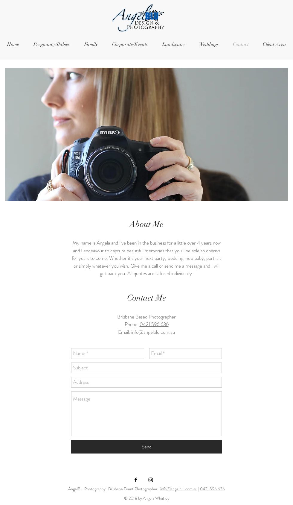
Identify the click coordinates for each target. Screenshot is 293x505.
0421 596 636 (154, 324)
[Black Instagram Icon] (151, 480)
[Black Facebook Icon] (136, 480)
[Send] (146, 447)
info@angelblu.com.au (153, 332)
